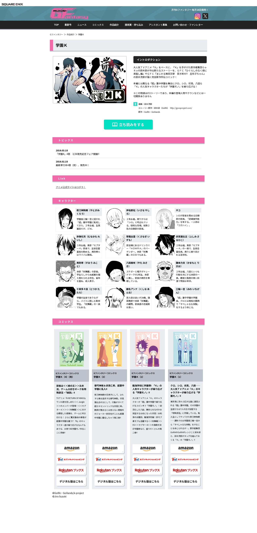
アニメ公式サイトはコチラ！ (71, 187)
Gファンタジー (56, 34)
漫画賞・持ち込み (134, 24)
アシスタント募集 (158, 24)
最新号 (68, 24)
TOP (56, 24)
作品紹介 (114, 24)
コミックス (98, 24)
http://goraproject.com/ (181, 108)
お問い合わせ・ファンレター (188, 24)
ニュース (82, 24)
